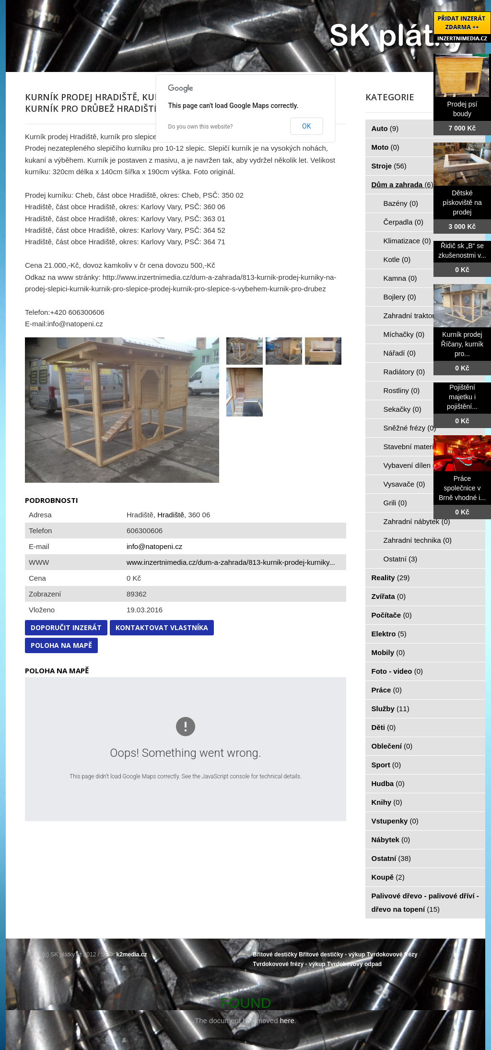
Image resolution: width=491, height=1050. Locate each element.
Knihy (387, 802)
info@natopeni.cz (154, 546)
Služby (390, 708)
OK (306, 126)
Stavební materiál (417, 446)
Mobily (388, 652)
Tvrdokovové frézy (392, 954)
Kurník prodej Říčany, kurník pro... (462, 344)
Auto (385, 128)
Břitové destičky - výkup (332, 954)
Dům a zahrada (402, 184)
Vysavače (404, 484)
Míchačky (404, 334)
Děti (384, 727)
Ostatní (401, 559)
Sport (386, 765)
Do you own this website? (200, 126)
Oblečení (392, 746)
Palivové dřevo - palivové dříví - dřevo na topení (425, 902)
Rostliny (402, 390)
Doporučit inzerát (66, 627)
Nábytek (391, 839)
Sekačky (402, 409)
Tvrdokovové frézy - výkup (289, 964)
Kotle (397, 259)
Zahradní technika (418, 540)
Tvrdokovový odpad (354, 964)
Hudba (388, 783)
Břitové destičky (275, 954)
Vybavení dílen (413, 465)
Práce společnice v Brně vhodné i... (462, 488)
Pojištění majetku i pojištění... (462, 396)
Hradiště (170, 515)
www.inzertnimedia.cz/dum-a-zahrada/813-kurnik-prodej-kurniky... (231, 562)
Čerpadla (403, 222)
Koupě (388, 877)
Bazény (401, 203)
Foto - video (397, 671)
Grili (395, 503)
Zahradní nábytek (417, 521)
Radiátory (404, 372)
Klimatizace (407, 241)
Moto (385, 147)
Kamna (400, 278)
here (287, 1020)
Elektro (389, 634)
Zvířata (389, 596)
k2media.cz (132, 954)
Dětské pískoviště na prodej (462, 202)
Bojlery (400, 297)
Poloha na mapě (61, 645)
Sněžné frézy (410, 428)
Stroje (389, 166)
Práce (387, 690)
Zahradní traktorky (418, 315)
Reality (391, 577)
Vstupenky (395, 821)
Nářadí (400, 353)
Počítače (392, 615)
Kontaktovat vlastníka (162, 627)
